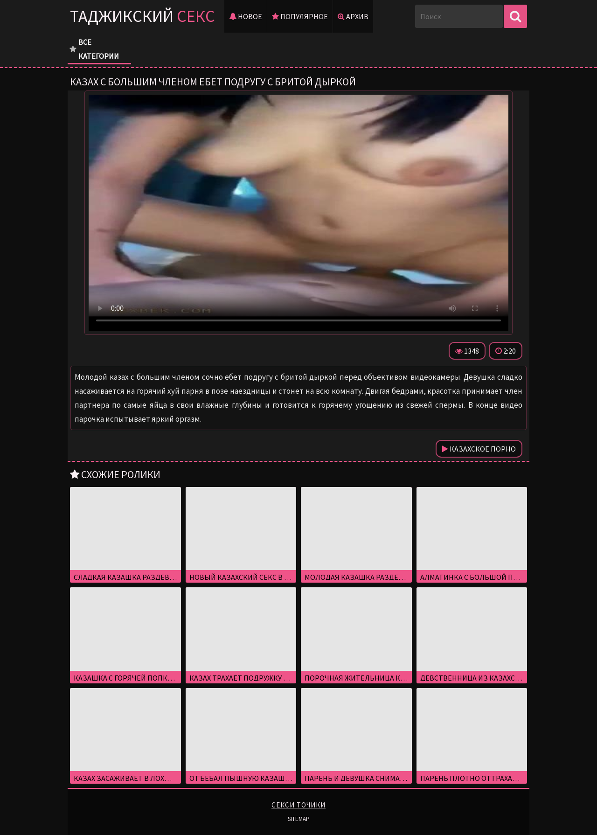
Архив (353, 16)
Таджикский (142, 16)
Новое (245, 16)
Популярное (300, 16)
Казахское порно (479, 448)
